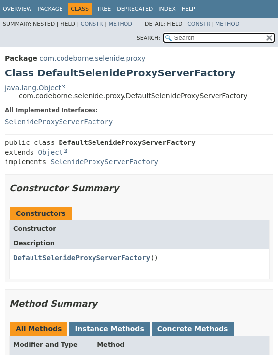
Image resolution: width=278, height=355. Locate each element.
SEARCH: (148, 38)
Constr (92, 24)
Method (120, 24)
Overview (17, 9)
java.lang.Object (33, 88)
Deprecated (135, 9)
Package (50, 9)
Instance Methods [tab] (109, 329)
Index (166, 9)
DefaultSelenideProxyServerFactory (81, 258)
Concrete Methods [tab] (192, 329)
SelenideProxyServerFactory (59, 122)
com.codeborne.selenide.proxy (92, 58)
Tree (104, 9)
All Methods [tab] (39, 329)
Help (188, 9)
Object (50, 152)
